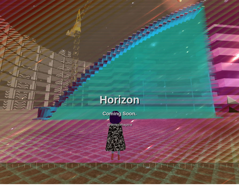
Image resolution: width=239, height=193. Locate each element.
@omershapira (119, 125)
